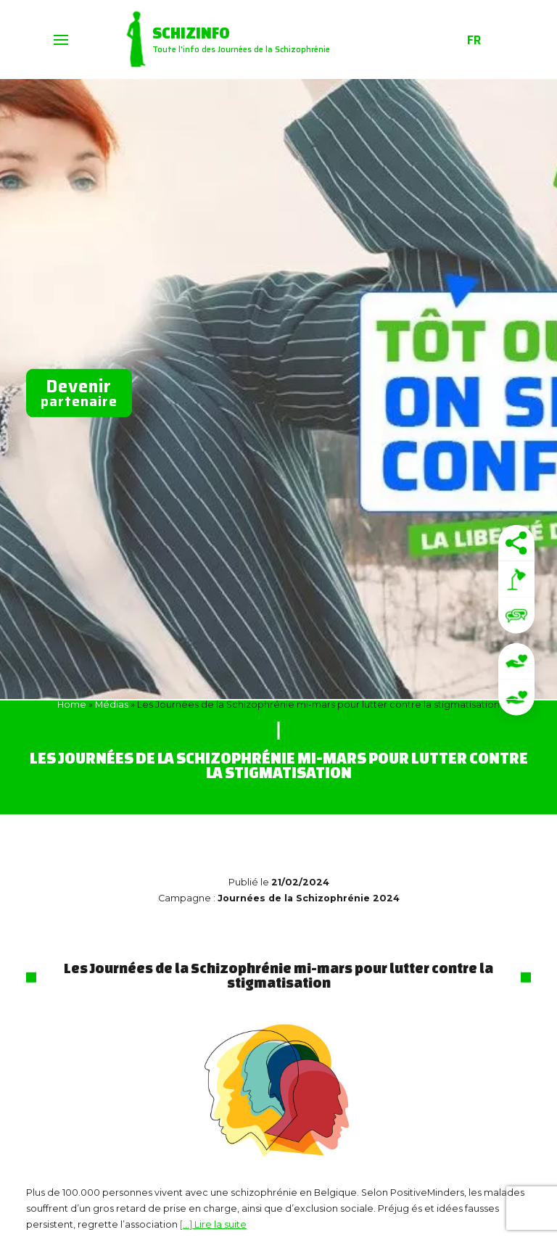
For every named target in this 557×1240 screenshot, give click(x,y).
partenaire (79, 392)
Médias (111, 704)
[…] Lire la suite (213, 1224)
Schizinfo (191, 32)
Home (71, 704)
